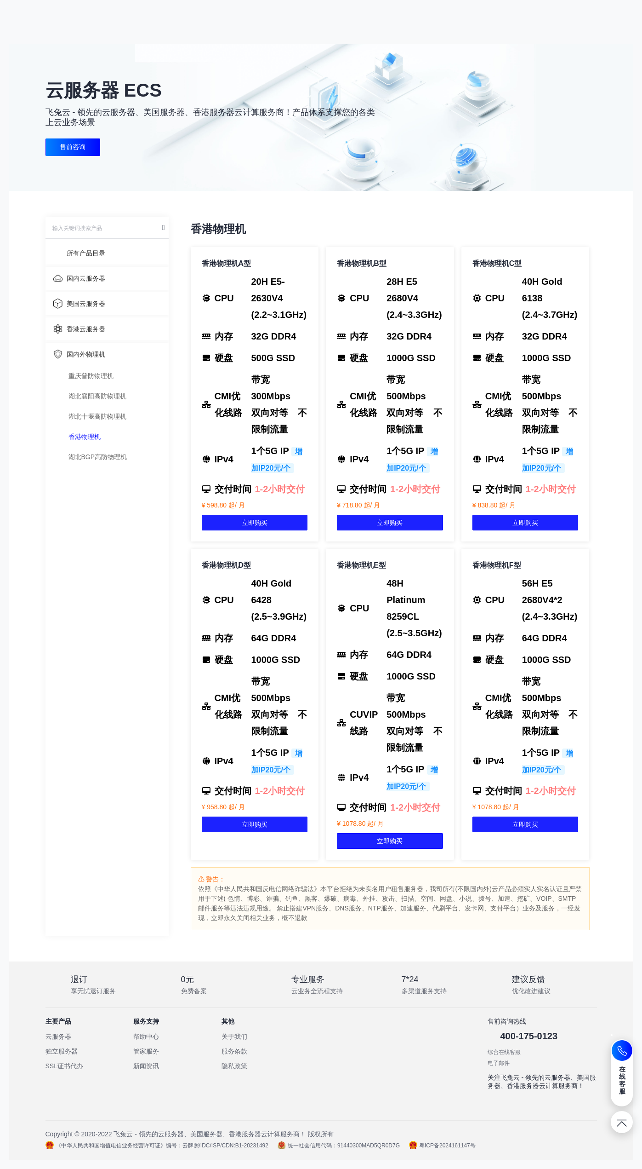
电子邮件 (499, 1063)
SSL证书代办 (64, 1066)
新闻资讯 (146, 1066)
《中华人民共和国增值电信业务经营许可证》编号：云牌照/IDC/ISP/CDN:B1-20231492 (156, 1145)
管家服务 (146, 1051)
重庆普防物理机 (91, 376)
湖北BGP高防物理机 (97, 457)
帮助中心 (146, 1036)
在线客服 (622, 1080)
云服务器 (58, 1036)
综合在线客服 (504, 1052)
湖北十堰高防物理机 (97, 416)
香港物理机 (84, 436)
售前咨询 (73, 147)
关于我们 (234, 1036)
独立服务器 (61, 1051)
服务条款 (234, 1051)
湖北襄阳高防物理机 (97, 396)
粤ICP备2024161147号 (442, 1145)
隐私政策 (234, 1066)
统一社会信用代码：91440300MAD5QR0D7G (339, 1145)
